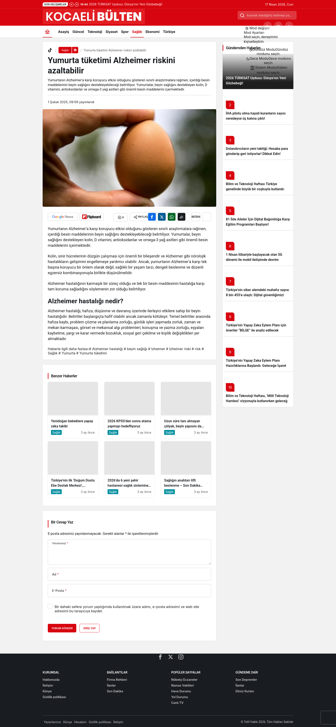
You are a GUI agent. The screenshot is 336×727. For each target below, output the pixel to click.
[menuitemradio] (268, 51)
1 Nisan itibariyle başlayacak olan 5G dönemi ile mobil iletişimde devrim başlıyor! (254, 260)
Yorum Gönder (62, 627)
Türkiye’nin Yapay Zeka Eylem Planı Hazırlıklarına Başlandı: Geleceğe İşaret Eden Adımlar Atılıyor (256, 365)
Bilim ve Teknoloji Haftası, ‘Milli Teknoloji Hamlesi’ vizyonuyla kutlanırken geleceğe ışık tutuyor (257, 401)
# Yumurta (66, 352)
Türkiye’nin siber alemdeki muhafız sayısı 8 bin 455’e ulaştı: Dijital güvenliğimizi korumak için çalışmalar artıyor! (257, 295)
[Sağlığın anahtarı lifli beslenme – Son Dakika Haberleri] (186, 468)
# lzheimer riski (178, 347)
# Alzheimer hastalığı (106, 347)
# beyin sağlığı (135, 347)
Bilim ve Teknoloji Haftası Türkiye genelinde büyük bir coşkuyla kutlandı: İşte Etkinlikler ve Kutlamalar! (255, 189)
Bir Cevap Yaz (62, 521)
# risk (196, 347)
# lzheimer (156, 347)
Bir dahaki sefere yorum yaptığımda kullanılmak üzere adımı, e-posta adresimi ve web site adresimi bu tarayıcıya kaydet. (127, 607)
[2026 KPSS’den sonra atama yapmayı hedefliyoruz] (129, 409)
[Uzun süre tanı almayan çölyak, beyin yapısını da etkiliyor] (186, 409)
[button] (278, 26)
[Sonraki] (76, 4)
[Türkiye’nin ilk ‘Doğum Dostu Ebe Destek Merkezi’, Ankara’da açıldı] (73, 468)
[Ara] (267, 26)
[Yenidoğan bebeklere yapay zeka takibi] (73, 409)
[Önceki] (71, 4)
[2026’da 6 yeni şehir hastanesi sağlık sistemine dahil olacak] (129, 468)
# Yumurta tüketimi (91, 352)
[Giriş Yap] (289, 26)
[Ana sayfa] (47, 31)
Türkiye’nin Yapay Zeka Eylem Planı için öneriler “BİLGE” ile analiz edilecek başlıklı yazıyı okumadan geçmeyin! (256, 330)
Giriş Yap (89, 627)
